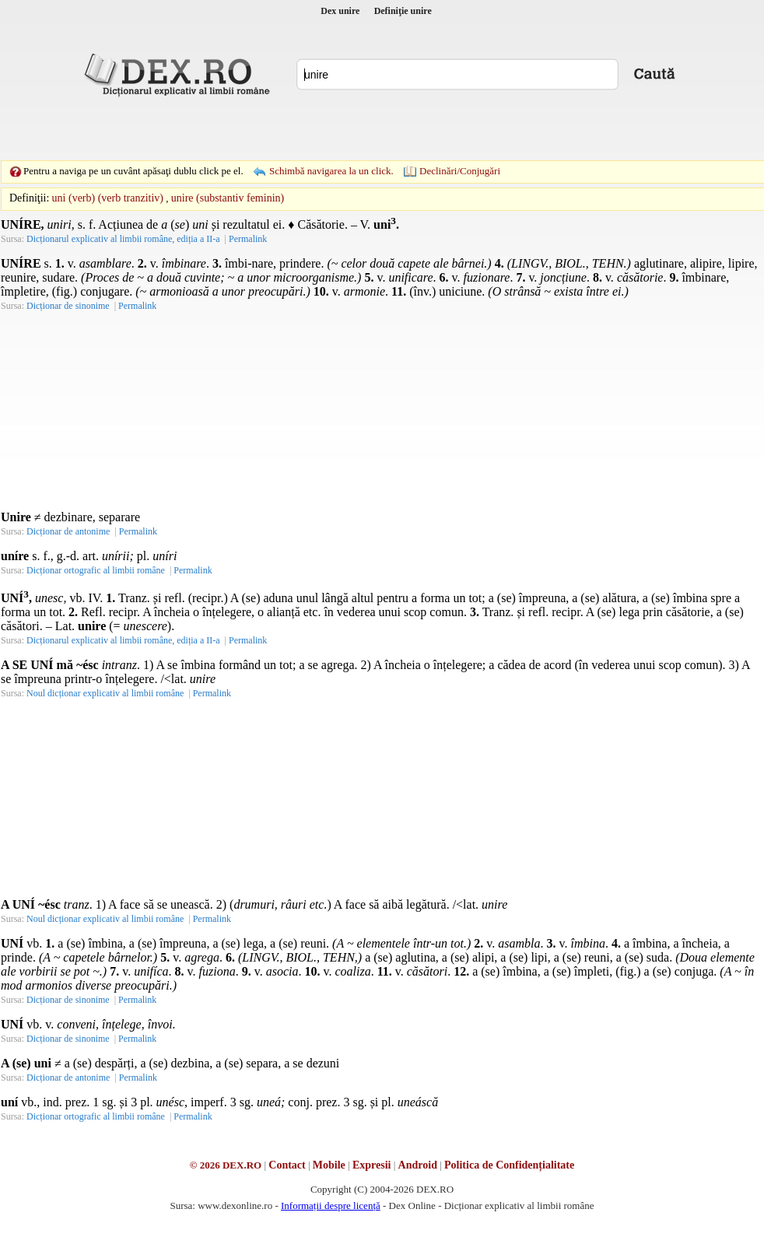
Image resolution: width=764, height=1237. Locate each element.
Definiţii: (29, 198)
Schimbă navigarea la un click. (331, 171)
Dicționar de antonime (68, 531)
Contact (286, 1165)
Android (417, 1165)
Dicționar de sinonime (68, 305)
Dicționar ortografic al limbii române (95, 570)
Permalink (248, 238)
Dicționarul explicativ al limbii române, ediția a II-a (123, 238)
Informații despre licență (330, 1205)
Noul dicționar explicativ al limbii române (105, 693)
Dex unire (340, 10)
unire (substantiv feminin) (227, 198)
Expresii (371, 1165)
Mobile (329, 1165)
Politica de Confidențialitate (509, 1165)
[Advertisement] (274, 128)
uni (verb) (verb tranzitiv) (107, 198)
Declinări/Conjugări (459, 171)
